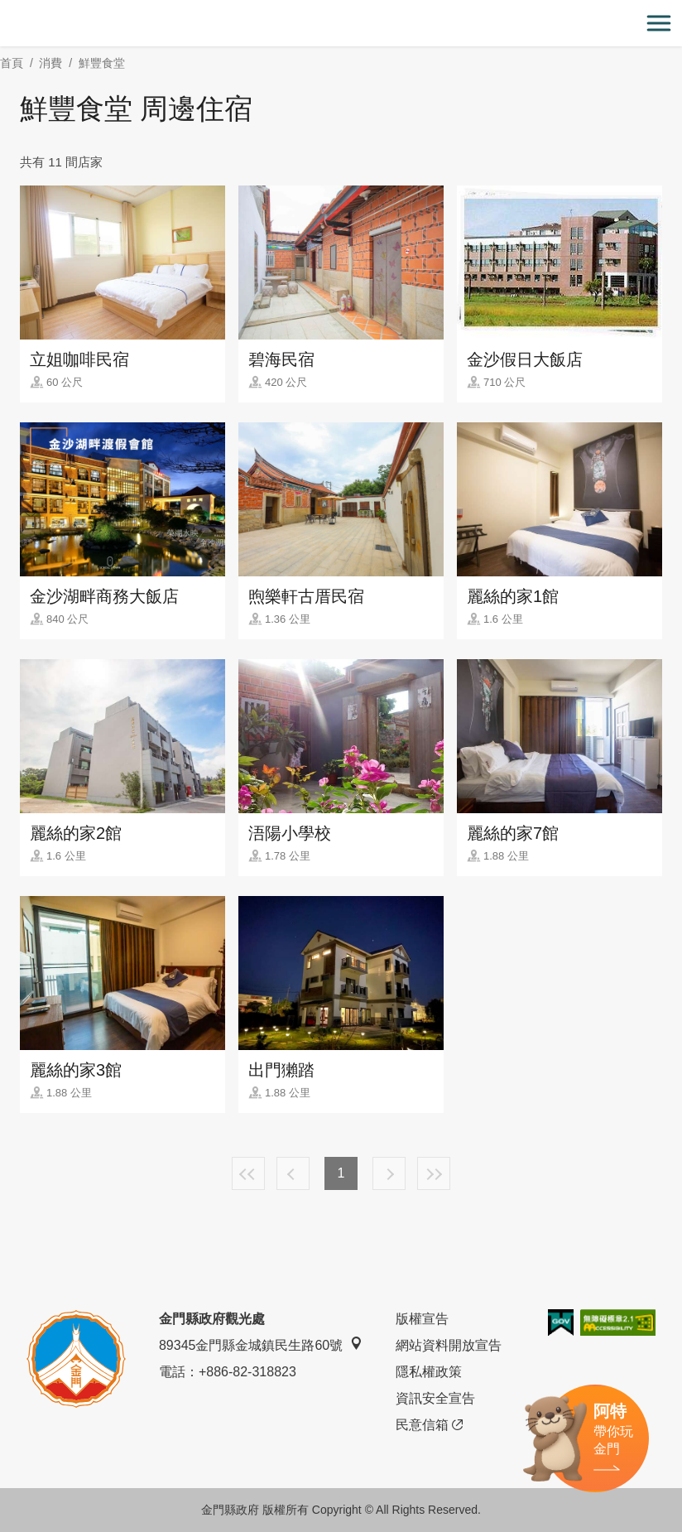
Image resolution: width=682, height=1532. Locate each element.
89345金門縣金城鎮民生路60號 (261, 1344)
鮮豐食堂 (102, 63)
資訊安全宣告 (435, 1398)
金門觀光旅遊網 (341, 23)
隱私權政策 (429, 1372)
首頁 (11, 63)
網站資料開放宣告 (449, 1345)
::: (5, 9)
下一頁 (389, 1173)
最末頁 (433, 1173)
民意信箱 (429, 1425)
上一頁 (293, 1173)
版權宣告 (422, 1319)
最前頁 (248, 1173)
